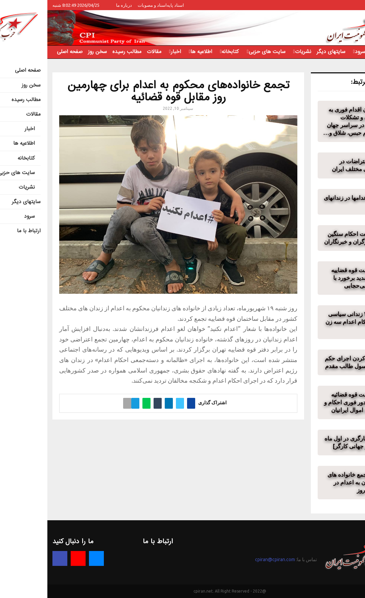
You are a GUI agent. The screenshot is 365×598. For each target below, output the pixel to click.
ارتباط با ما (335, 52)
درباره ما (77, 5)
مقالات (106, 52)
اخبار (128, 52)
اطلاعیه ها (154, 52)
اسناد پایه (128, 5)
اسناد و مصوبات (104, 5)
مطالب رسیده (79, 52)
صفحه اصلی (22, 52)
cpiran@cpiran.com (228, 559)
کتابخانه (182, 52)
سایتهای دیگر (283, 52)
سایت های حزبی (219, 52)
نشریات (256, 52)
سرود (312, 52)
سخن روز (50, 52)
